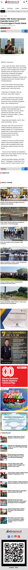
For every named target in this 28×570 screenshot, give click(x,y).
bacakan (3, 28)
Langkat (17, 8)
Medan (3, 8)
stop (8, 28)
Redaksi (11, 567)
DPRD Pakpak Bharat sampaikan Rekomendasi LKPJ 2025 (17, 491)
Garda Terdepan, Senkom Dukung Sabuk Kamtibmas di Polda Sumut (18, 482)
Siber (16, 567)
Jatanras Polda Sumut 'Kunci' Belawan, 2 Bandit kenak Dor (16, 437)
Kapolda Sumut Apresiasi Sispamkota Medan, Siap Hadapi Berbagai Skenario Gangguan (17, 501)
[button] (26, 0)
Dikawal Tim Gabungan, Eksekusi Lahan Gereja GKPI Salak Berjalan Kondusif (17, 447)
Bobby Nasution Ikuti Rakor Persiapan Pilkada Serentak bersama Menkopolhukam (16, 456)
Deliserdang (10, 8)
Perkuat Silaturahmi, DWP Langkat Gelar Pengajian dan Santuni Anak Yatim (16, 465)
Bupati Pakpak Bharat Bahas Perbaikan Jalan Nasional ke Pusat (16, 510)
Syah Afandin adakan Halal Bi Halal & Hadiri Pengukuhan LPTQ (18, 473)
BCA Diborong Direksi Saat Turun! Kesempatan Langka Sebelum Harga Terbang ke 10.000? (16, 520)
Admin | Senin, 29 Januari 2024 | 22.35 (7, 25)
